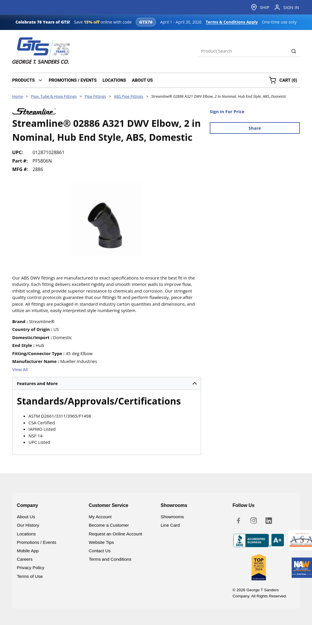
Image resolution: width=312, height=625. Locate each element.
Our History (28, 525)
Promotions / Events (36, 542)
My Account (100, 516)
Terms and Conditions (110, 559)
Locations (26, 533)
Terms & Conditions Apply (232, 22)
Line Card (170, 525)
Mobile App (28, 550)
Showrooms (172, 516)
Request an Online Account (115, 533)
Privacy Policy (30, 567)
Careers (25, 559)
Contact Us (100, 550)
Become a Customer (109, 525)
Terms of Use (30, 576)
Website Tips (101, 542)
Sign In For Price (227, 111)
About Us (26, 516)
